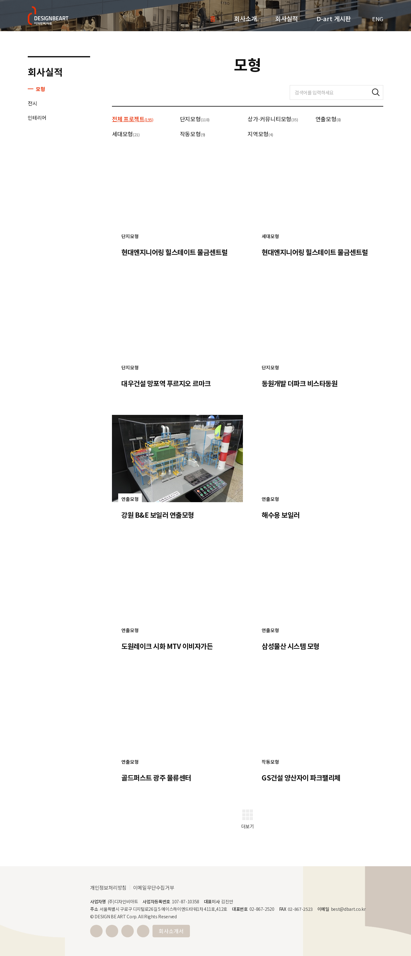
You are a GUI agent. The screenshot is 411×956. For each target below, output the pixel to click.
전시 (32, 103)
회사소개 (245, 19)
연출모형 (328, 119)
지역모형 (260, 134)
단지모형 (195, 119)
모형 (40, 88)
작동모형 (193, 134)
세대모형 (125, 134)
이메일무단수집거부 (153, 887)
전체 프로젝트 (132, 119)
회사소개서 (171, 931)
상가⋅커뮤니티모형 (273, 119)
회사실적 (286, 19)
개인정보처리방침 (108, 887)
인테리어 (37, 117)
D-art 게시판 (334, 19)
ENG (377, 19)
